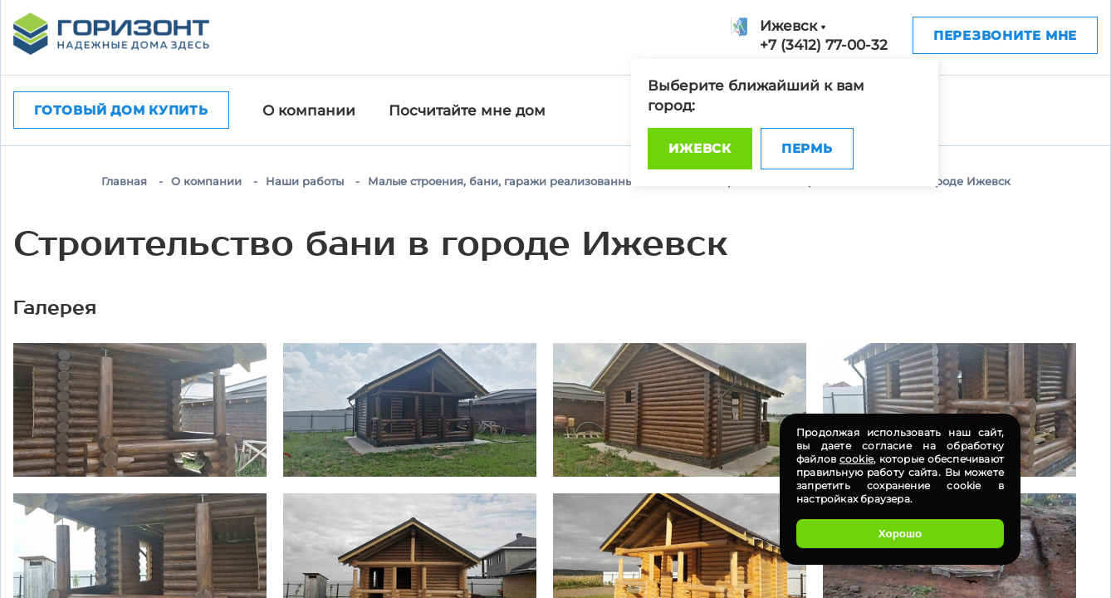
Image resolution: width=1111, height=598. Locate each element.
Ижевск (700, 148)
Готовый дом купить (121, 110)
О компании (308, 110)
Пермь (807, 148)
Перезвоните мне (1005, 35)
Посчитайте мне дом (467, 110)
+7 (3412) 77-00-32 (824, 45)
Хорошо (900, 533)
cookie (856, 459)
